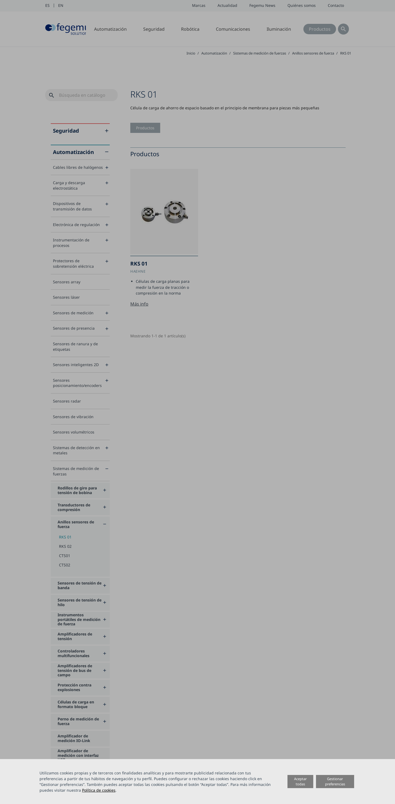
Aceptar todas (300, 781)
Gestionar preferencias (335, 781)
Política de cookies (98, 790)
